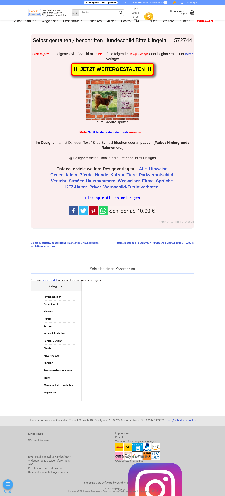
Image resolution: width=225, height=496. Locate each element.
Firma (148, 181)
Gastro (126, 21)
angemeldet (50, 280)
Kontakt (120, 437)
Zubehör (185, 21)
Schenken (95, 21)
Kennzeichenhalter (54, 333)
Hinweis (48, 311)
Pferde (86, 175)
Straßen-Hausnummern (93, 181)
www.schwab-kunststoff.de (131, 456)
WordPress (107, 491)
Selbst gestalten (24, 21)
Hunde (102, 175)
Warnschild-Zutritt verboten (131, 187)
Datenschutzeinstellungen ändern (48, 472)
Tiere (132, 175)
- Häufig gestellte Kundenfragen (49, 456)
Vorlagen (205, 21)
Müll (139, 21)
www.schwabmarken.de (129, 460)
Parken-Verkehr (53, 340)
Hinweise (158, 169)
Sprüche (165, 181)
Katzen (117, 175)
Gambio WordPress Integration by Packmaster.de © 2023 (135, 491)
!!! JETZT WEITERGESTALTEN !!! (112, 69)
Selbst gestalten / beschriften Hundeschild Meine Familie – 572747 (155, 242)
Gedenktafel (51, 303)
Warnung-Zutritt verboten (58, 384)
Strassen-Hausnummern (58, 370)
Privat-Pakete (52, 355)
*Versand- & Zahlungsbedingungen (135, 441)
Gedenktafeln (72, 21)
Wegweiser (50, 21)
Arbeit (111, 21)
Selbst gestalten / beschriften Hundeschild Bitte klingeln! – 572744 (112, 40)
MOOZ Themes (83, 491)
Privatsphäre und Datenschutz (46, 468)
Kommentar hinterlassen (176, 222)
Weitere (168, 21)
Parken (152, 21)
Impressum (122, 433)
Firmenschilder (52, 296)
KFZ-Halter (76, 187)
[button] (127, 210)
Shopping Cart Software (98, 482)
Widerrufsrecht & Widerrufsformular (49, 460)
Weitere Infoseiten (39, 440)
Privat (95, 187)
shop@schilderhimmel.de (181, 420)
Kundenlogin (189, 2)
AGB (30, 464)
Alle (143, 169)
